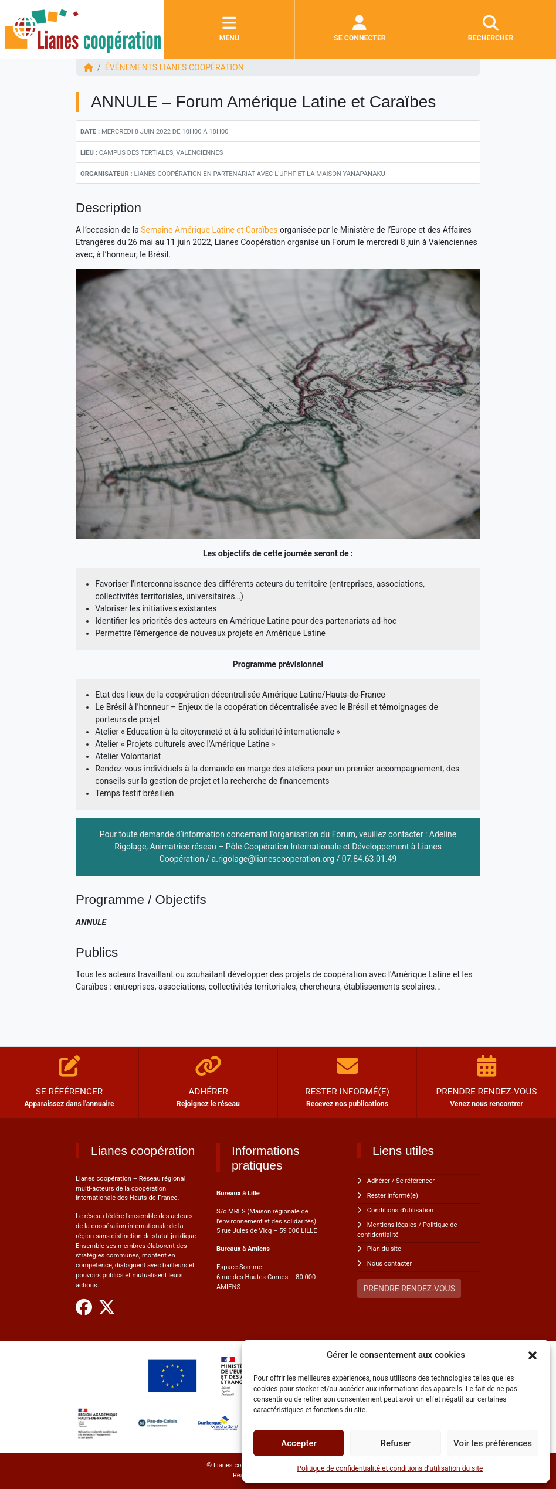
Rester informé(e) (392, 1195)
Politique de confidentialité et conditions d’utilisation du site (390, 1468)
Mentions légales (392, 1225)
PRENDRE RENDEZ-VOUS (409, 1288)
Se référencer (415, 1181)
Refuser (395, 1443)
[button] (532, 1355)
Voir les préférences (492, 1443)
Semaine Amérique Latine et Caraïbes (209, 229)
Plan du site (384, 1249)
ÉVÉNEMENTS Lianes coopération (174, 67)
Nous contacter (389, 1263)
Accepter (298, 1443)
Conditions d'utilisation (400, 1210)
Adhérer (378, 1181)
